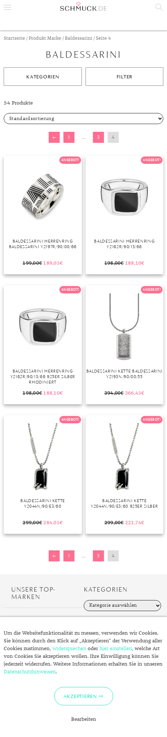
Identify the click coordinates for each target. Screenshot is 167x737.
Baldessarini (78, 38)
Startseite (14, 38)
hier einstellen (116, 648)
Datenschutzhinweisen (30, 671)
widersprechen (69, 648)
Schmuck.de (83, 6)
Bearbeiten (83, 719)
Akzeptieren (80, 696)
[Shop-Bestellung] (83, 118)
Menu (7, 7)
